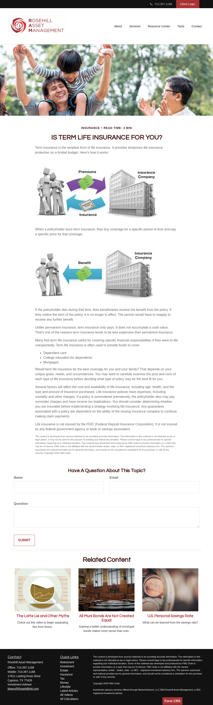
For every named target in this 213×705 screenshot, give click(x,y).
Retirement (67, 662)
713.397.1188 (161, 4)
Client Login (187, 4)
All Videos (66, 694)
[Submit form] (24, 540)
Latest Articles (69, 690)
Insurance (66, 674)
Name (18, 477)
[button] (118, 26)
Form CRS (172, 701)
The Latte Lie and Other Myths (42, 616)
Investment (67, 666)
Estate (64, 670)
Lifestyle (65, 686)
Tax (62, 678)
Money (64, 682)
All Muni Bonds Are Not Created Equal (106, 618)
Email (114, 477)
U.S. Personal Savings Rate (170, 616)
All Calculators (69, 699)
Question (21, 503)
